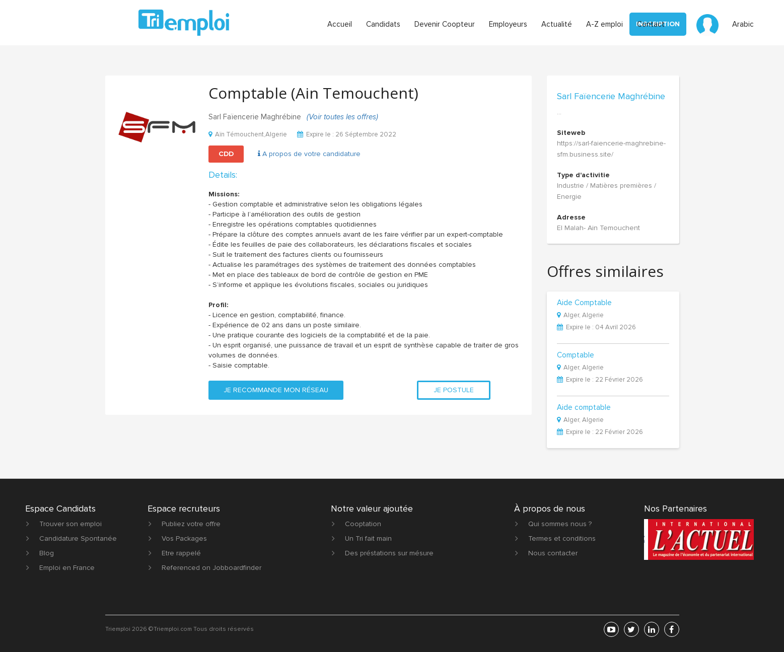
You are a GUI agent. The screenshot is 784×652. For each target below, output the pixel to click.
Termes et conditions (562, 538)
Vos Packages (184, 538)
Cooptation (363, 524)
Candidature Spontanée (78, 538)
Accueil (339, 24)
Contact (651, 24)
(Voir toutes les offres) (342, 116)
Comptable (575, 355)
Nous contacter (553, 553)
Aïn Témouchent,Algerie (247, 134)
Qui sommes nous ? (560, 524)
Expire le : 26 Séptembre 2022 (346, 134)
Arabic (743, 24)
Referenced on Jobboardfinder (211, 567)
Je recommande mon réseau (276, 390)
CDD (226, 154)
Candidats (383, 24)
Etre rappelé (181, 553)
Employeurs (508, 24)
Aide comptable (584, 408)
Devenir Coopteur (444, 24)
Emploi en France (67, 567)
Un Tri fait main (368, 538)
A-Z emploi (604, 24)
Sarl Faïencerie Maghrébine (611, 96)
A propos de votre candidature (309, 154)
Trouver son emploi (70, 524)
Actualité (556, 24)
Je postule (454, 390)
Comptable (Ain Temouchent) (313, 93)
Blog (46, 553)
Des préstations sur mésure (389, 553)
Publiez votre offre (191, 524)
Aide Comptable (584, 303)
